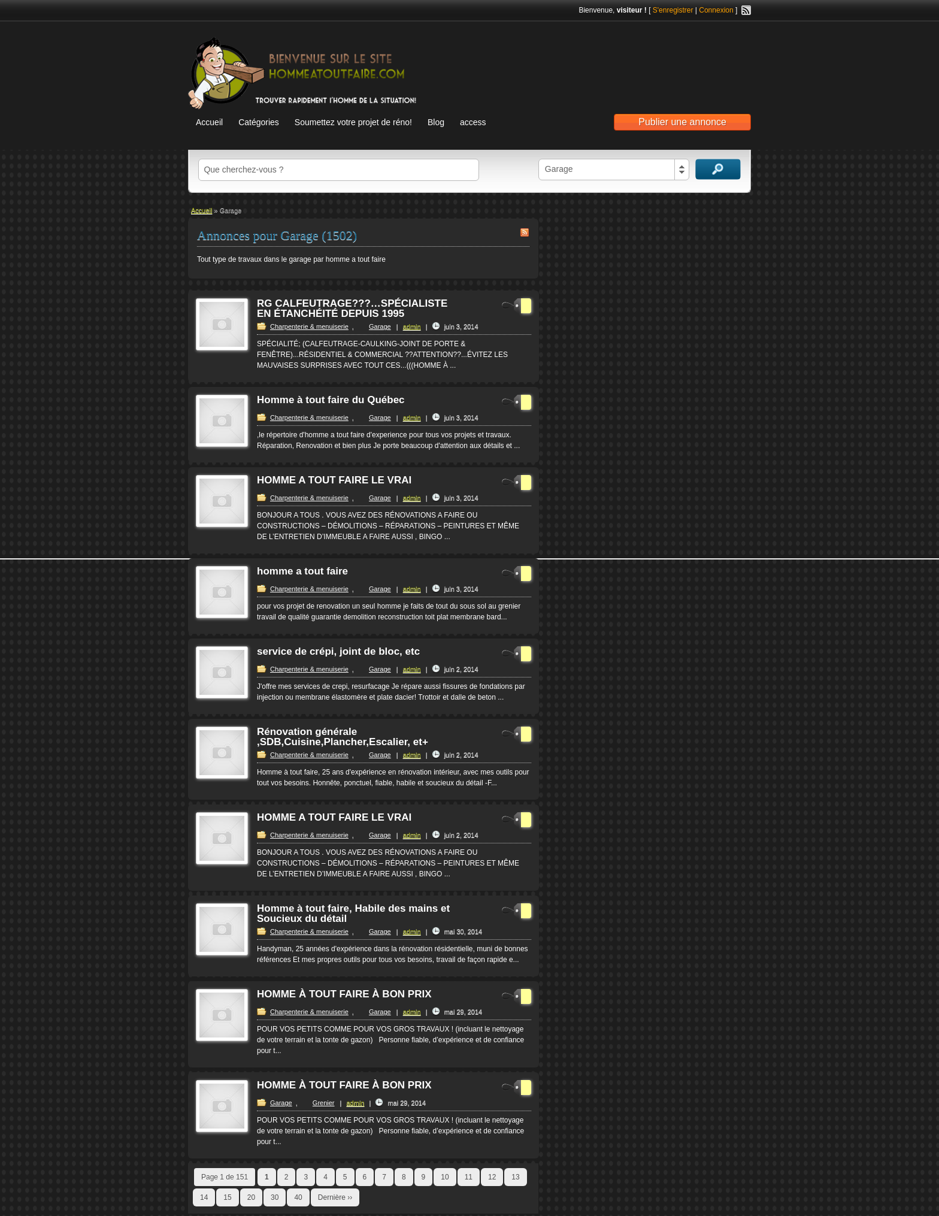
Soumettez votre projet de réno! (353, 122)
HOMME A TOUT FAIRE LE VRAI (334, 480)
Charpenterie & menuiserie (309, 326)
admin (412, 326)
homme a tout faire (302, 571)
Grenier (324, 1102)
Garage (380, 326)
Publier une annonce (682, 122)
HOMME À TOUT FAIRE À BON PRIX (344, 994)
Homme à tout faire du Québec (331, 400)
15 (227, 1197)
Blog (436, 122)
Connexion (716, 10)
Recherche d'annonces (718, 169)
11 (468, 1177)
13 (515, 1177)
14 (204, 1197)
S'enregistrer (673, 10)
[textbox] (338, 170)
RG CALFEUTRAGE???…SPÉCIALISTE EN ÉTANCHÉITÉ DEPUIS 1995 (352, 308)
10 (445, 1177)
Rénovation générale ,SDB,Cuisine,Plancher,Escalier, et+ (342, 737)
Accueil (209, 122)
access (473, 122)
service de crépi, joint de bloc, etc (338, 651)
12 (492, 1177)
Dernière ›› (335, 1197)
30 (274, 1197)
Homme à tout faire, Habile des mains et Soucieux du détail (353, 913)
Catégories (258, 122)
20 (251, 1197)
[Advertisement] (611, 60)
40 (298, 1197)
